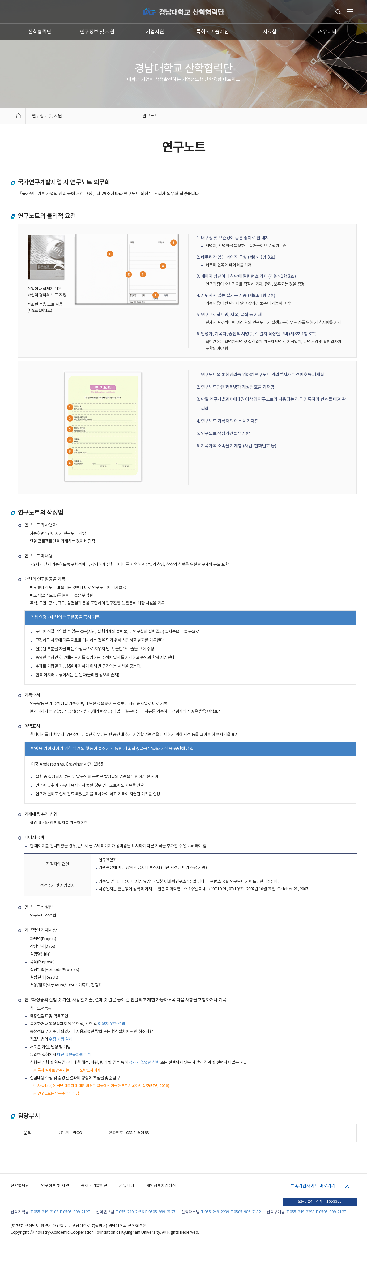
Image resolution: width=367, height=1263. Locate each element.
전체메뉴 (350, 11)
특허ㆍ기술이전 (212, 32)
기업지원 (155, 32)
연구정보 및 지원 (97, 32)
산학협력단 (39, 32)
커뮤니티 (327, 32)
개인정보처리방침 (161, 1186)
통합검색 (338, 11)
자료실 (270, 32)
